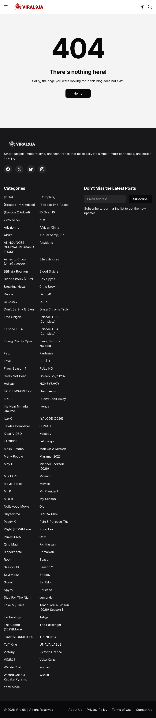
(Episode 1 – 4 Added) (19, 205)
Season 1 (46, 559)
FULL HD (46, 368)
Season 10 (11, 567)
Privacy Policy (97, 710)
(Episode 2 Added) (17, 212)
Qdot (42, 537)
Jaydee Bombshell (17, 426)
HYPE (8, 399)
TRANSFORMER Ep (18, 637)
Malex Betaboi (14, 449)
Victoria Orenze (50, 652)
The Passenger (50, 625)
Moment (45, 476)
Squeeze (45, 590)
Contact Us (144, 710)
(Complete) (47, 197)
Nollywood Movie (16, 506)
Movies (44, 484)
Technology (12, 617)
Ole (41, 506)
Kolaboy (45, 434)
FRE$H (44, 361)
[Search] (150, 7)
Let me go (46, 441)
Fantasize (46, 353)
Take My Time (14, 605)
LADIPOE (10, 441)
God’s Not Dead (15, 376)
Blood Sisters (48, 271)
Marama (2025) (50, 456)
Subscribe (140, 199)
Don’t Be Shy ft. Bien (19, 309)
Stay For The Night (17, 597)
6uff (42, 220)
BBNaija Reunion (16, 271)
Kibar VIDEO (13, 434)
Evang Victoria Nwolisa (49, 343)
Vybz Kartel (47, 660)
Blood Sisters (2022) (18, 279)
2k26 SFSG (12, 220)
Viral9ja (21, 710)
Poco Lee (46, 529)
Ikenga (44, 406)
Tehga (43, 617)
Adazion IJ (11, 227)
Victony (9, 652)
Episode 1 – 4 (13, 329)
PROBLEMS (12, 537)
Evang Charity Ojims (18, 341)
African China (49, 227)
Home (78, 93)
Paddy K (10, 522)
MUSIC (9, 499)
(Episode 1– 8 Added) (54, 205)
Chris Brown (48, 286)
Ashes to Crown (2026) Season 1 (15, 261)
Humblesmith (48, 391)
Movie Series (13, 484)
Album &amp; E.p (51, 235)
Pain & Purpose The (54, 522)
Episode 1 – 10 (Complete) (49, 319)
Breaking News (15, 286)
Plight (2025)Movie (17, 529)
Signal (8, 582)
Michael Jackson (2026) (51, 466)
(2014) (8, 197)
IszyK (8, 418)
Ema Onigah (12, 317)
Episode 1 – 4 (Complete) (48, 331)
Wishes (44, 667)
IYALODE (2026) (51, 418)
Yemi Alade (12, 687)
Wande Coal (12, 667)
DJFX (43, 302)
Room (8, 559)
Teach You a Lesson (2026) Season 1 (54, 607)
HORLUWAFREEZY (18, 391)
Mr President (48, 491)
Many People (13, 456)
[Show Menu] (6, 7)
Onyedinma (12, 514)
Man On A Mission (52, 449)
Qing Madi (11, 544)
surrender (46, 597)
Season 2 (46, 567)
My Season (47, 499)
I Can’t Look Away (52, 399)
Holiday (9, 384)
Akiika (8, 235)
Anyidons (46, 243)
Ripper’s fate (13, 552)
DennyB (45, 294)
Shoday (44, 575)
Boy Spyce (47, 279)
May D (8, 464)
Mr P (7, 491)
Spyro (8, 590)
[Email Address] (105, 199)
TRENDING (47, 637)
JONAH (45, 426)
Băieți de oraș (49, 259)
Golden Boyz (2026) (54, 376)
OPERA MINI (48, 514)
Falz (7, 353)
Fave (7, 361)
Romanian (46, 552)
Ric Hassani (47, 544)
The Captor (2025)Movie (13, 627)
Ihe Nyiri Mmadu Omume (16, 408)
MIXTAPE (11, 476)
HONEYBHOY (49, 384)
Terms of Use (122, 710)
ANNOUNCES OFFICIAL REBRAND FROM (19, 247)
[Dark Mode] (142, 7)
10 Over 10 (47, 212)
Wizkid (44, 675)
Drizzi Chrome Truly (54, 309)
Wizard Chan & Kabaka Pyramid (15, 677)
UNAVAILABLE (50, 644)
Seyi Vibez (11, 575)
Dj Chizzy (10, 302)
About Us (75, 710)
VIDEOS (9, 660)
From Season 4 (15, 368)
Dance (8, 294)
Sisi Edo (45, 582)
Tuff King (10, 644)
